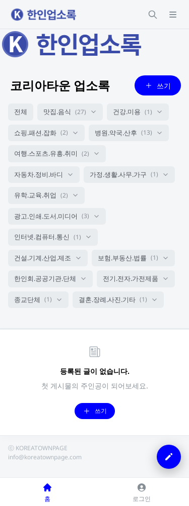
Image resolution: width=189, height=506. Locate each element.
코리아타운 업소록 (60, 85)
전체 (20, 111)
